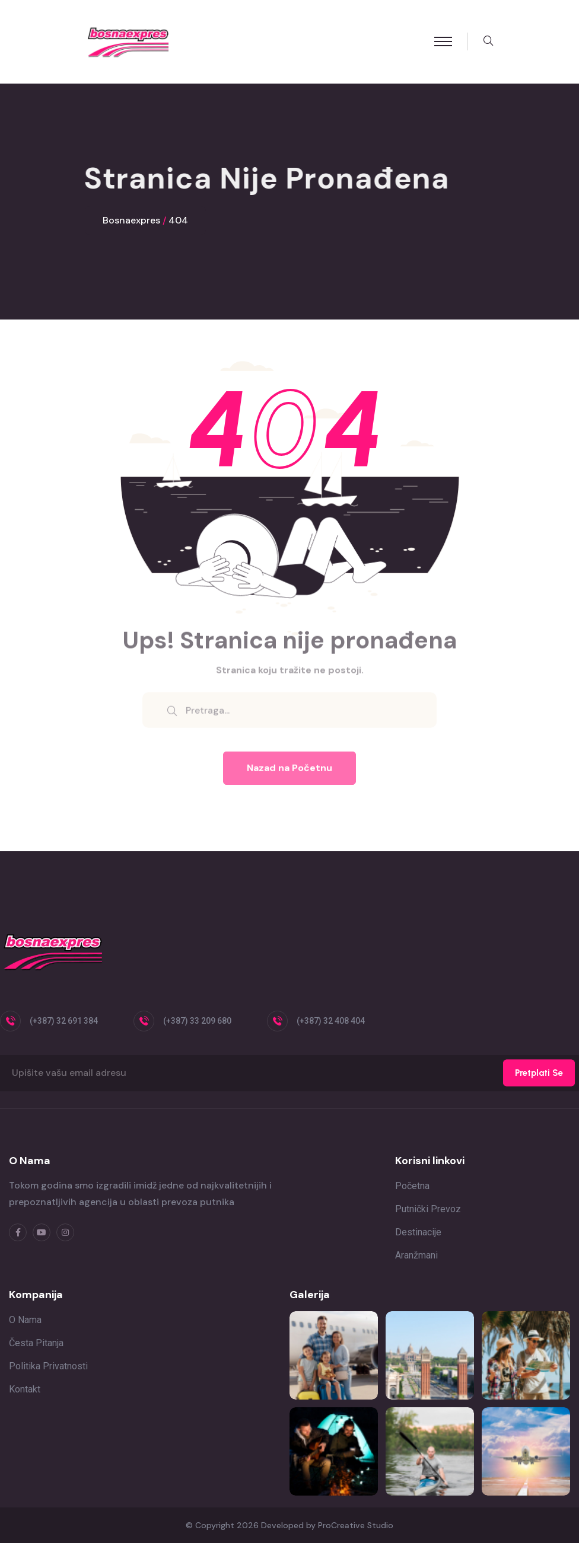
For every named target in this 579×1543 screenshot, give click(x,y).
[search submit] (172, 716)
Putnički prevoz (428, 1209)
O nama (25, 1319)
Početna (412, 1185)
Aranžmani (416, 1255)
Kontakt (24, 1389)
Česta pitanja (36, 1343)
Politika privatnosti (48, 1366)
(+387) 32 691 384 (64, 1021)
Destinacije (418, 1232)
